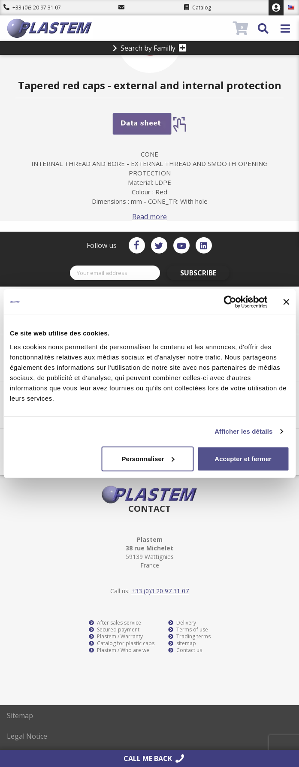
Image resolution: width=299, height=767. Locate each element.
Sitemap (20, 715)
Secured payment (114, 629)
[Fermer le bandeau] (286, 302)
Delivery (182, 622)
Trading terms (189, 636)
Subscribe (198, 273)
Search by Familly (150, 48)
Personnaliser (147, 458)
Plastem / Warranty (116, 636)
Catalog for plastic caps (121, 643)
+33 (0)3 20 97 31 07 (32, 7)
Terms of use (188, 629)
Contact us (185, 650)
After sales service (115, 622)
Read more (149, 216)
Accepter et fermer (243, 458)
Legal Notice (27, 736)
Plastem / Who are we (119, 650)
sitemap (182, 643)
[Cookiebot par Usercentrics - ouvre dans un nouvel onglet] (229, 302)
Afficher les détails (243, 431)
